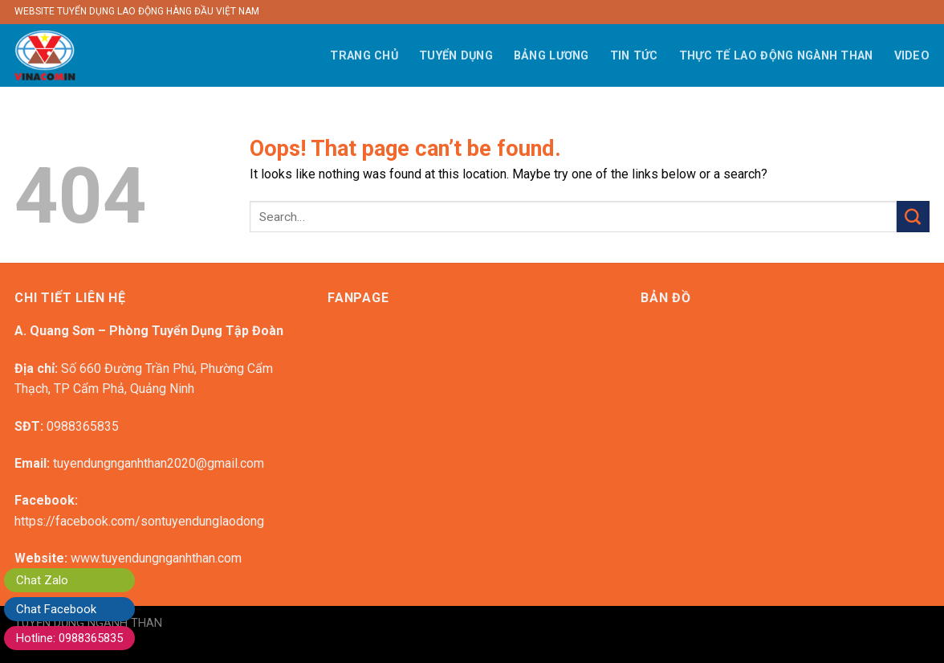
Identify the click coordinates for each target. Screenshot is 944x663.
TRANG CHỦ (364, 56)
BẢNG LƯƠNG (551, 56)
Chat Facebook (56, 609)
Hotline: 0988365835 (69, 638)
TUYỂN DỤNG (456, 56)
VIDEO (912, 56)
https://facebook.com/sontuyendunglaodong (139, 521)
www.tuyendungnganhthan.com (156, 558)
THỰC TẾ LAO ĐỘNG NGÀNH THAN (776, 56)
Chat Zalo (42, 580)
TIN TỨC (634, 56)
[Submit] (913, 216)
